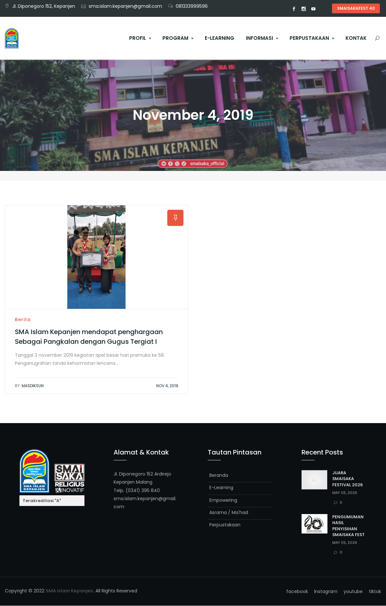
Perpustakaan (309, 38)
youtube (313, 9)
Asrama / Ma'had (228, 512)
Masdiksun (29, 386)
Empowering (223, 500)
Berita (23, 320)
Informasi (259, 38)
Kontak (356, 38)
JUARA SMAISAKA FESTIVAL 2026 (347, 479)
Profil (137, 38)
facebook (294, 9)
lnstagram (304, 9)
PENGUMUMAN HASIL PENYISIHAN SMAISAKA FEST (348, 526)
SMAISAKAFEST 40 (356, 8)
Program (175, 38)
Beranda (218, 475)
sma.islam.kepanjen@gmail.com (125, 6)
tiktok (323, 9)
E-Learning (219, 38)
